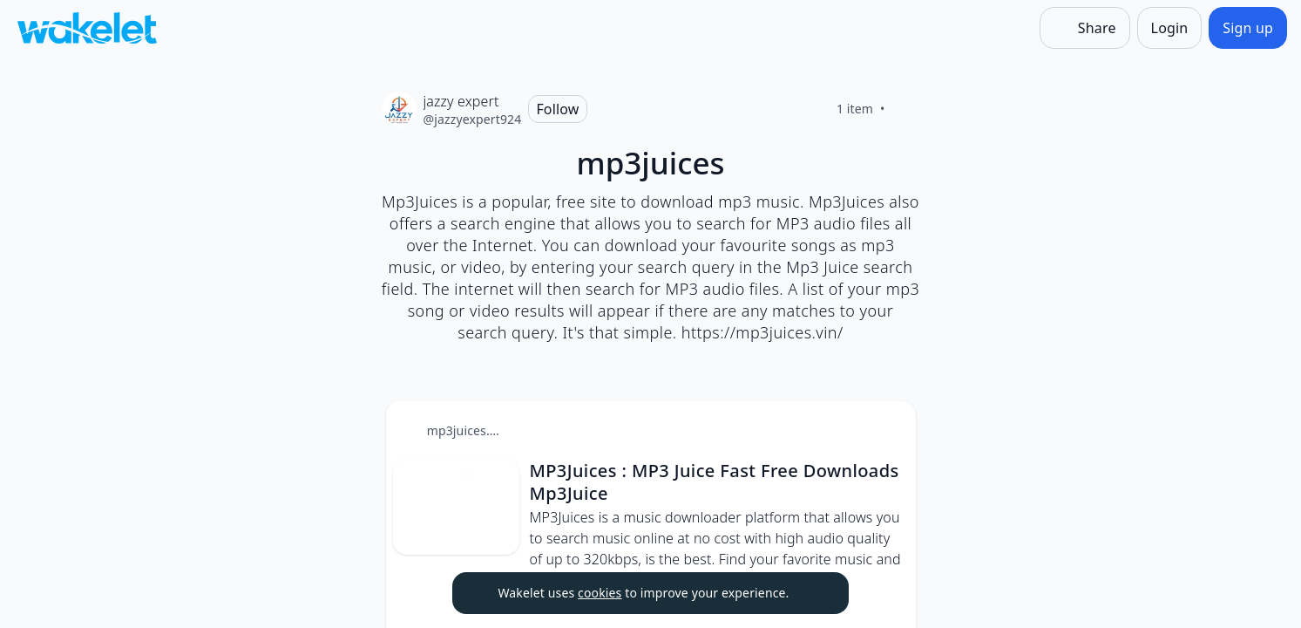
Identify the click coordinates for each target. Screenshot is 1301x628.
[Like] (906, 109)
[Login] (1170, 28)
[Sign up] (1248, 28)
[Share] (1085, 28)
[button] (888, 430)
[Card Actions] (888, 429)
